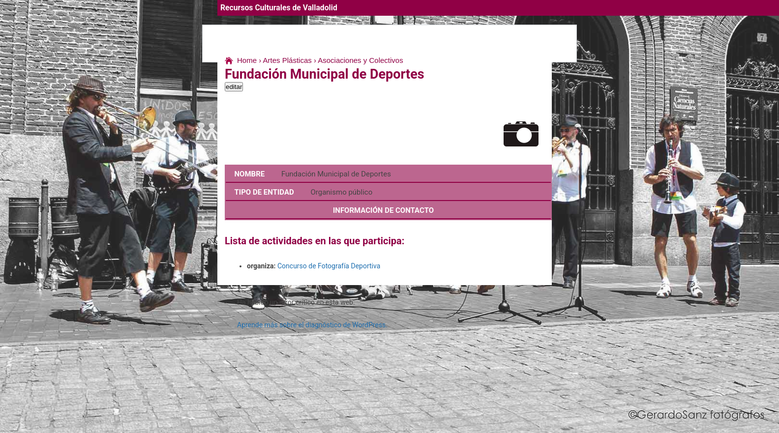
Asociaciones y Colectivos (360, 60)
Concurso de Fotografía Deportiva (328, 266)
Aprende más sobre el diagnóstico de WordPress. (312, 325)
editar (234, 86)
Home (247, 60)
